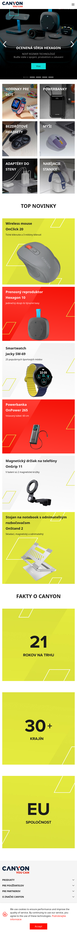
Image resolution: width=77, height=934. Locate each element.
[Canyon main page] (12, 4)
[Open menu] (73, 4)
